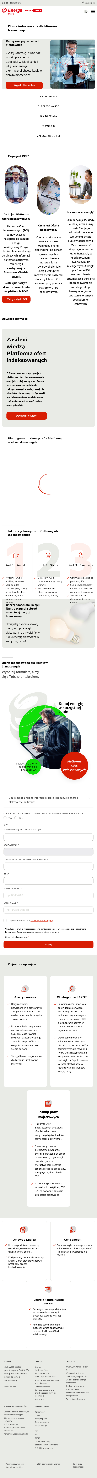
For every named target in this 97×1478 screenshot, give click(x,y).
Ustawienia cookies (14, 1466)
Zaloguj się (90, 2)
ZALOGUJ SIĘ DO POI (48, 136)
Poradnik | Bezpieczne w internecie (14, 1429)
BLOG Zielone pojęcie (44, 1447)
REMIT (37, 1437)
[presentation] (48, 872)
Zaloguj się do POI (17, 299)
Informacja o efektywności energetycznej (77, 1394)
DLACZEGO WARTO (48, 106)
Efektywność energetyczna (47, 1379)
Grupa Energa (41, 1425)
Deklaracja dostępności (78, 1465)
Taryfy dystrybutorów (75, 1398)
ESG (36, 1430)
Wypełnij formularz (24, 85)
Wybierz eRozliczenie (75, 1372)
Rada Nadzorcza (42, 1421)
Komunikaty (40, 1411)
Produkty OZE (41, 1382)
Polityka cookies (11, 1423)
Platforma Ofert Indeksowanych (42, 1371)
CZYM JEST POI (48, 96)
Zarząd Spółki (41, 1418)
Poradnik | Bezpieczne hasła (16, 1433)
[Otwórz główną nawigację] (93, 11)
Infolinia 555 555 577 (12, 1366)
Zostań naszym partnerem (46, 1444)
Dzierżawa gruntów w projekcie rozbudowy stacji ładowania (46, 1392)
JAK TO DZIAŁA (48, 116)
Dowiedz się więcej (26, 416)
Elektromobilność (42, 1386)
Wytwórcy (39, 1398)
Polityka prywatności (15, 1463)
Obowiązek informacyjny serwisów (15, 1419)
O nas (37, 1414)
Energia (38, 1366)
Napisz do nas (10, 1385)
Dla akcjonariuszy (42, 1441)
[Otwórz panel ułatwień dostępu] (86, 11)
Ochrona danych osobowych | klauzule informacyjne (17, 1413)
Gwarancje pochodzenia (45, 1376)
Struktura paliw (72, 1389)
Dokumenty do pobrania (76, 1376)
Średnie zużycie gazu (75, 1385)
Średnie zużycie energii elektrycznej (76, 1381)
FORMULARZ (48, 126)
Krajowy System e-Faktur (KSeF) (77, 1368)
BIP (36, 1434)
